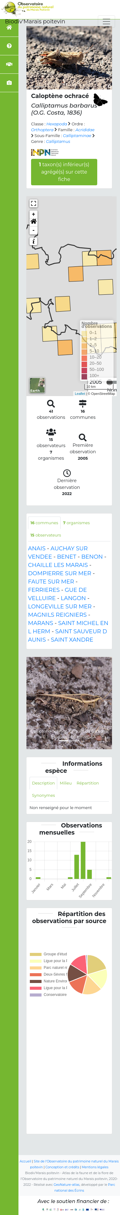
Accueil (25, 1161)
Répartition (88, 783)
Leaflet (80, 393)
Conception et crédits (62, 1167)
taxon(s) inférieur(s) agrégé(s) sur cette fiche (64, 172)
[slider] (109, 382)
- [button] (33, 230)
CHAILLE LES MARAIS (58, 565)
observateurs (45, 535)
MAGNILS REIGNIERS (57, 614)
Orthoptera (42, 130)
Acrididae (84, 130)
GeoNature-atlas (66, 1185)
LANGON (73, 598)
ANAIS (37, 548)
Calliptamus (58, 141)
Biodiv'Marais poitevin (35, 21)
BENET (66, 556)
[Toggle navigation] (106, 21)
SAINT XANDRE (72, 639)
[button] (34, 222)
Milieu (66, 783)
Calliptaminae (77, 135)
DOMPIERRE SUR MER (59, 573)
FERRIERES (44, 590)
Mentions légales (95, 1167)
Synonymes (43, 795)
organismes (76, 523)
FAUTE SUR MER (51, 581)
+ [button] (33, 214)
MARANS (40, 623)
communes (44, 523)
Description (43, 783)
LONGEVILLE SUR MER (60, 606)
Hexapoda (56, 124)
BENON (92, 556)
